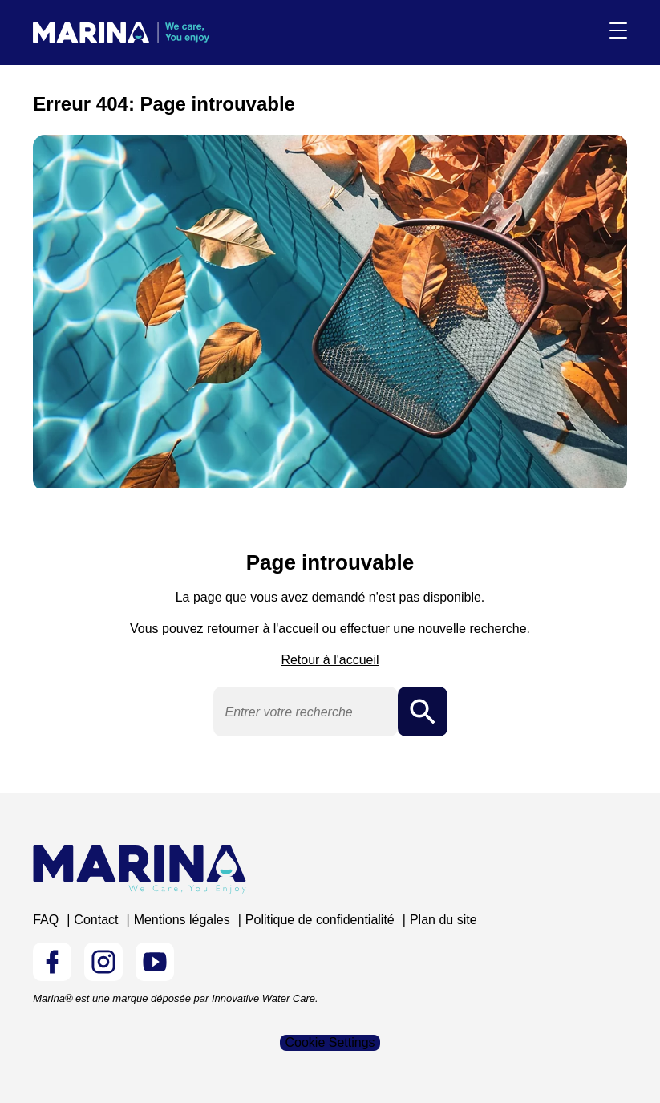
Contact (96, 920)
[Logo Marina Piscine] (139, 869)
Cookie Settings (330, 1042)
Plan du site (443, 920)
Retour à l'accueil (330, 660)
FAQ (46, 920)
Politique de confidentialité (320, 920)
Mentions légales (182, 920)
